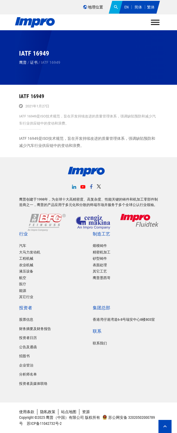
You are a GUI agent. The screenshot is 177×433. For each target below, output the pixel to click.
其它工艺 (100, 271)
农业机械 (26, 265)
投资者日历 (28, 338)
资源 (86, 412)
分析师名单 (28, 374)
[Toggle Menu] (155, 22)
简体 (138, 7)
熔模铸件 (100, 246)
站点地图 (68, 412)
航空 (22, 278)
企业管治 (26, 365)
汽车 (22, 246)
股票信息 (26, 319)
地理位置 (93, 7)
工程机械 (26, 258)
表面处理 (100, 265)
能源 (22, 291)
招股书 (24, 356)
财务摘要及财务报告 (35, 329)
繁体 (151, 7)
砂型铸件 (100, 258)
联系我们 (100, 343)
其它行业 (26, 297)
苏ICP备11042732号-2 (44, 423)
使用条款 (26, 412)
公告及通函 (28, 347)
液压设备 (26, 271)
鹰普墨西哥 (101, 278)
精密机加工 (101, 252)
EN (126, 7)
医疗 (22, 284)
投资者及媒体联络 (33, 383)
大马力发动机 (29, 252)
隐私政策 (47, 412)
